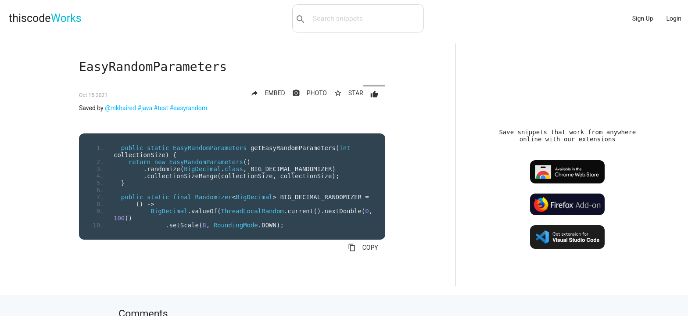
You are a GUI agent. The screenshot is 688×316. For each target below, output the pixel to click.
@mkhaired (120, 107)
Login (673, 18)
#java (144, 107)
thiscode (45, 18)
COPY (363, 247)
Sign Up (642, 18)
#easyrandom (188, 107)
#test (161, 107)
